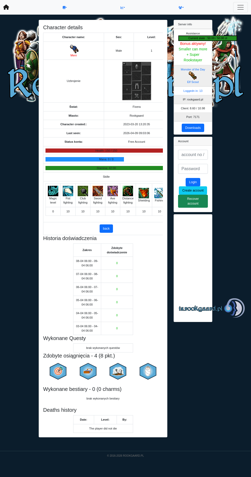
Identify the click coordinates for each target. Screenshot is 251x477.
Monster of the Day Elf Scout (193, 76)
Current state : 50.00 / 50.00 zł (208, 38)
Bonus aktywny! (193, 43)
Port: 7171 (193, 116)
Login (193, 182)
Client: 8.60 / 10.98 (193, 108)
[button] (65, 7)
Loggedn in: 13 (193, 90)
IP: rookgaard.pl (193, 99)
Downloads (193, 128)
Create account (192, 190)
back (106, 228)
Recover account (193, 201)
